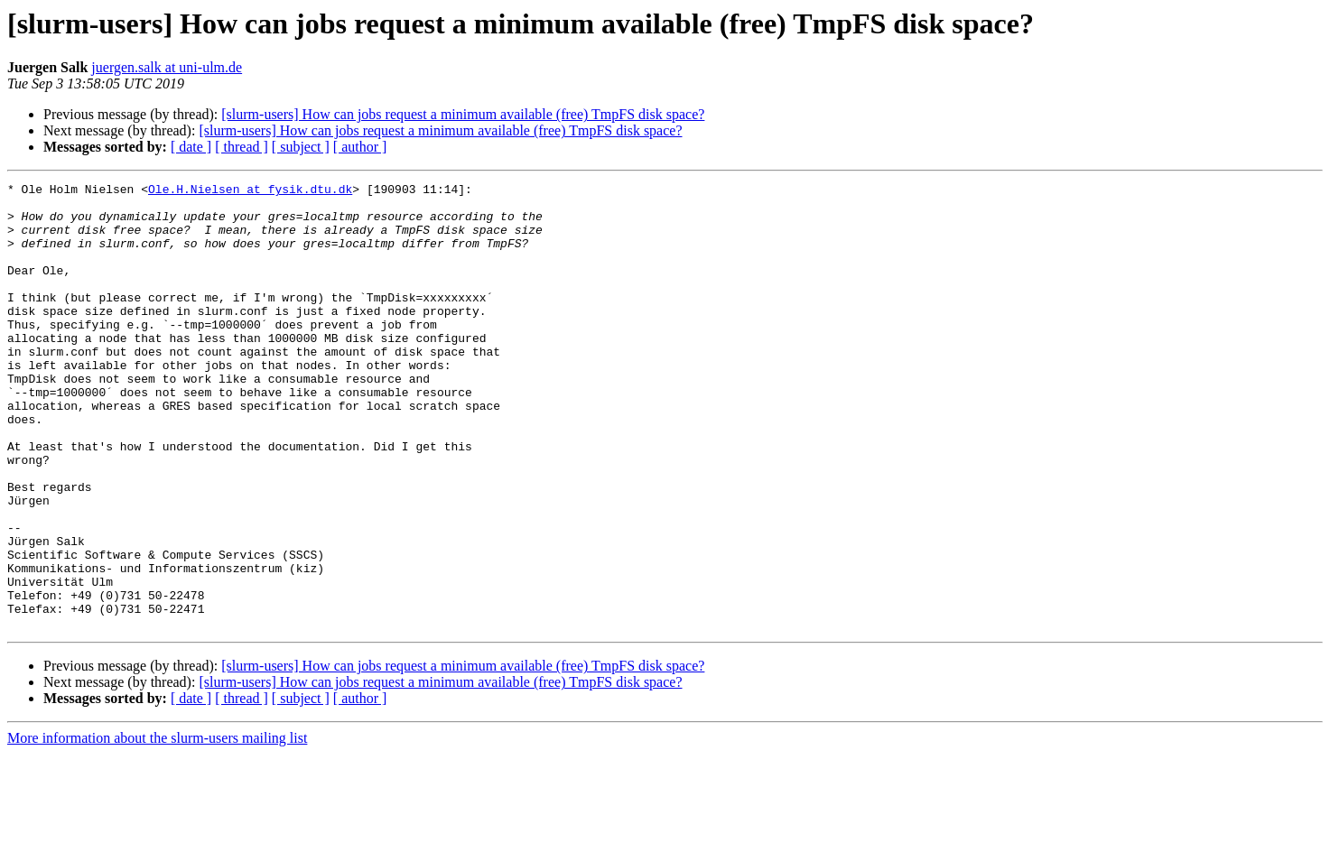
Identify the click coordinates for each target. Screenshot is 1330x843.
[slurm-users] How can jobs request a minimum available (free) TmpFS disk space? (462, 114)
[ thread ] (241, 146)
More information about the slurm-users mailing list (157, 827)
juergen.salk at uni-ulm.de (166, 67)
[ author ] (360, 146)
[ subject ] (301, 146)
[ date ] (191, 146)
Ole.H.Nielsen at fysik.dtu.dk (250, 191)
